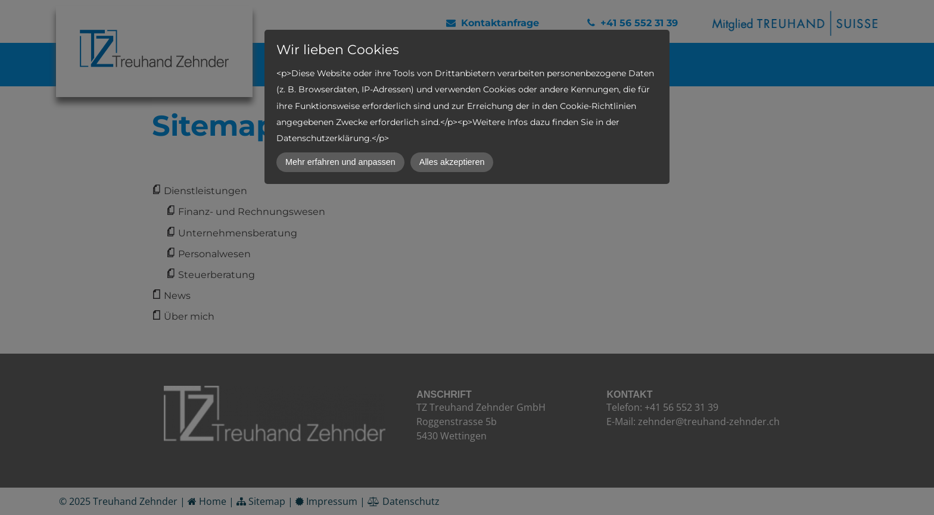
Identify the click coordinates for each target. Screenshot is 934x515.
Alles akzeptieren (452, 162)
